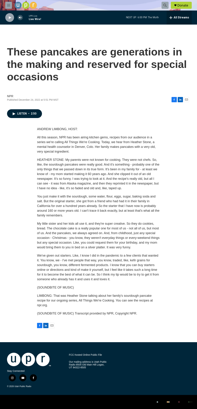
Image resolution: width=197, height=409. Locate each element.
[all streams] (179, 18)
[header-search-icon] (165, 5)
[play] (9, 18)
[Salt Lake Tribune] (179, 402)
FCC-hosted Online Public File (85, 355)
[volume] (20, 18)
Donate (182, 5)
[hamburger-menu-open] (8, 5)
